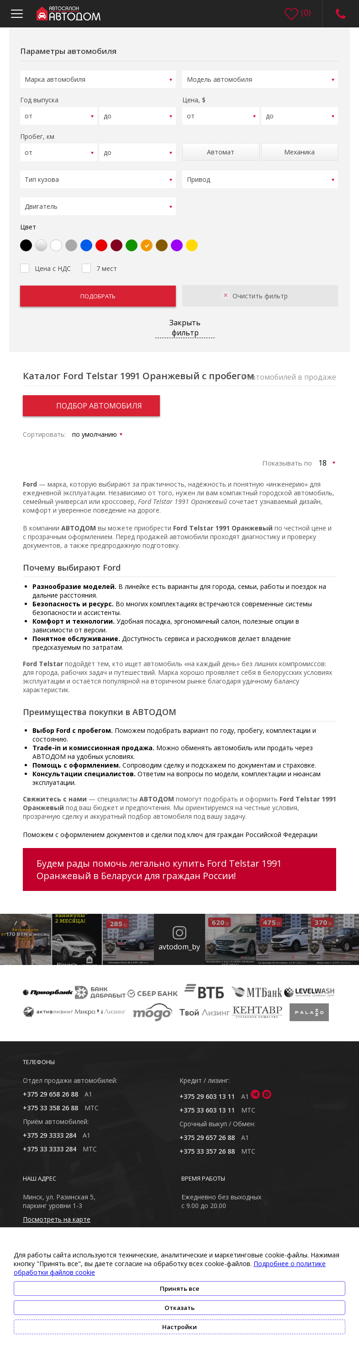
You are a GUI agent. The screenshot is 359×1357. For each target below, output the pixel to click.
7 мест (99, 267)
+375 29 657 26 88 (207, 1137)
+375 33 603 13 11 (207, 1110)
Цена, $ (194, 99)
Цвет (28, 227)
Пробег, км (37, 136)
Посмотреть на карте (56, 1219)
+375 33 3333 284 (49, 1149)
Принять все (179, 1288)
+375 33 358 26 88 (50, 1107)
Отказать (179, 1308)
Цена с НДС (45, 267)
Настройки (179, 1327)
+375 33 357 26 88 (207, 1151)
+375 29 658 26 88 (50, 1094)
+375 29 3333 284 (49, 1135)
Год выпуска (39, 99)
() (306, 12)
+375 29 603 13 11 (207, 1096)
